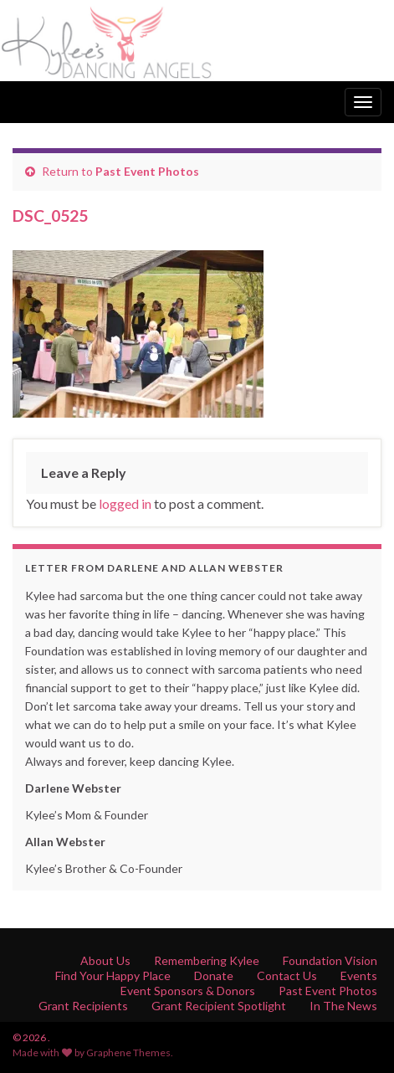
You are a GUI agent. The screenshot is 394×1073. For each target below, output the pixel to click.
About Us (105, 960)
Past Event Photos (147, 171)
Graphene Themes (128, 1052)
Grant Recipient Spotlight (218, 1006)
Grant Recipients (83, 1006)
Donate (213, 975)
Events (358, 975)
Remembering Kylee (206, 960)
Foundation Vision (330, 960)
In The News (343, 1006)
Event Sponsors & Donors (187, 990)
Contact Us (287, 975)
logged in (125, 503)
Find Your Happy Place (113, 975)
